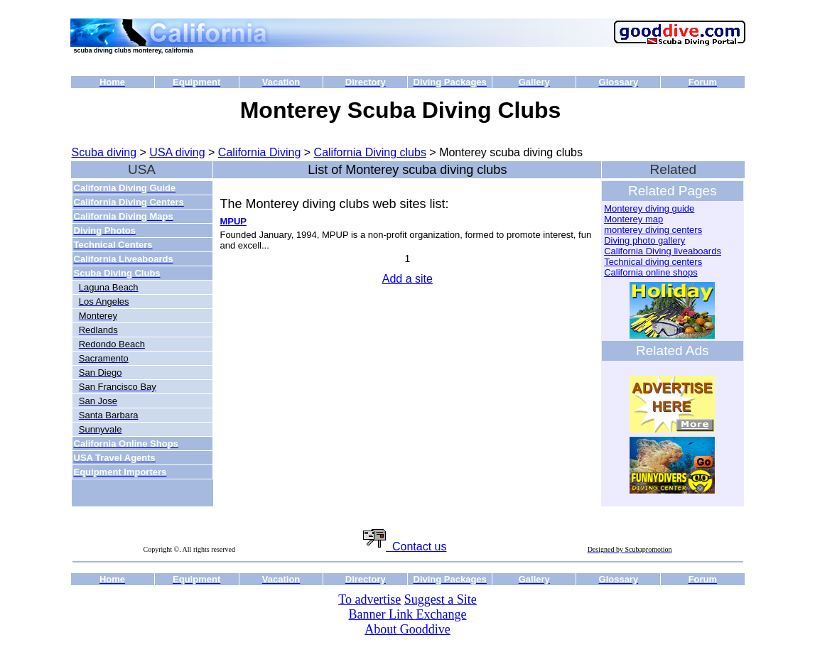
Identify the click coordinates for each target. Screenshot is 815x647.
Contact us (404, 546)
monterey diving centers (653, 229)
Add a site (407, 279)
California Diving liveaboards (662, 251)
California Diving (259, 152)
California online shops (651, 272)
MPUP (233, 221)
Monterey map (633, 219)
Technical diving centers (653, 261)
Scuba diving (104, 152)
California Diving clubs (370, 152)
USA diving (177, 152)
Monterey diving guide (649, 208)
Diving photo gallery (644, 240)
